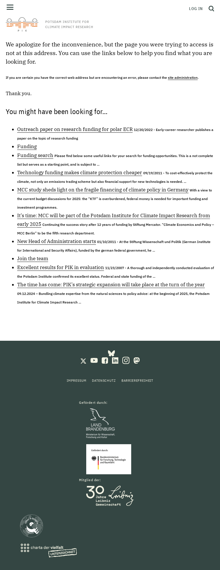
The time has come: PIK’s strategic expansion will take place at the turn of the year (111, 284)
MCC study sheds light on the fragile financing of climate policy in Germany (102, 190)
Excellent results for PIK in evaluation (60, 267)
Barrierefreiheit (137, 380)
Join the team (32, 258)
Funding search (35, 155)
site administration (183, 77)
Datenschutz (103, 380)
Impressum (77, 380)
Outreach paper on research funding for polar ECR (75, 129)
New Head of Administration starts (56, 241)
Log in (196, 8)
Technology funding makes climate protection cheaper (79, 172)
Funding (27, 146)
